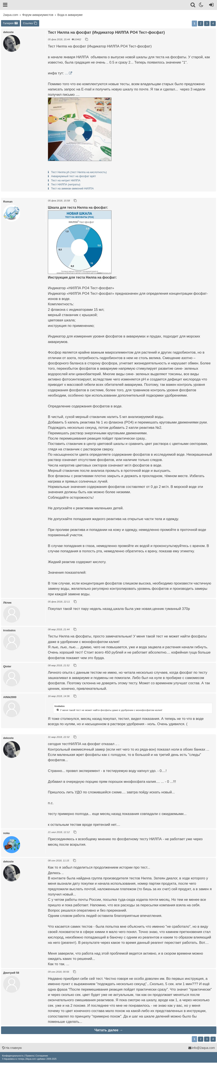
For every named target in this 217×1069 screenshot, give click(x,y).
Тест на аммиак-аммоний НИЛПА (72, 188)
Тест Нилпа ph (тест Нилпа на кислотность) (79, 172)
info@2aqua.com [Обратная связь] (201, 1048)
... (66, 73)
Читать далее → (109, 1030)
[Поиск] (193, 5)
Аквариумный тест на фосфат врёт (73, 176)
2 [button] (200, 23)
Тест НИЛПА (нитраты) (65, 184)
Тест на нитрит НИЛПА (65, 180)
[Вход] (210, 5)
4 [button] (213, 23)
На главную (12, 1048)
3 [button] (206, 23)
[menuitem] (13, 1055)
